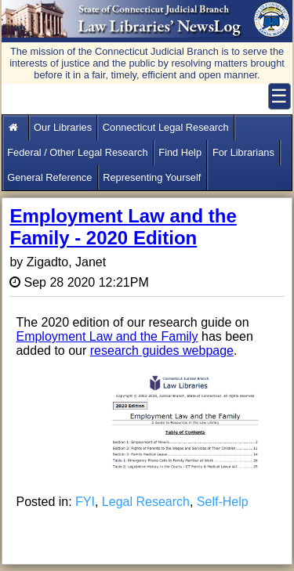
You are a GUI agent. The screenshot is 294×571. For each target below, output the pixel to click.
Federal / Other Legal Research (77, 152)
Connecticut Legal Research (166, 127)
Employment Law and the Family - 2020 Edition (122, 226)
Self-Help (223, 501)
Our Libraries (63, 127)
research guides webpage (162, 350)
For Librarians (243, 152)
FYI (85, 501)
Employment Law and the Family (107, 336)
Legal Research (146, 501)
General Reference (49, 177)
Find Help (179, 152)
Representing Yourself (152, 177)
